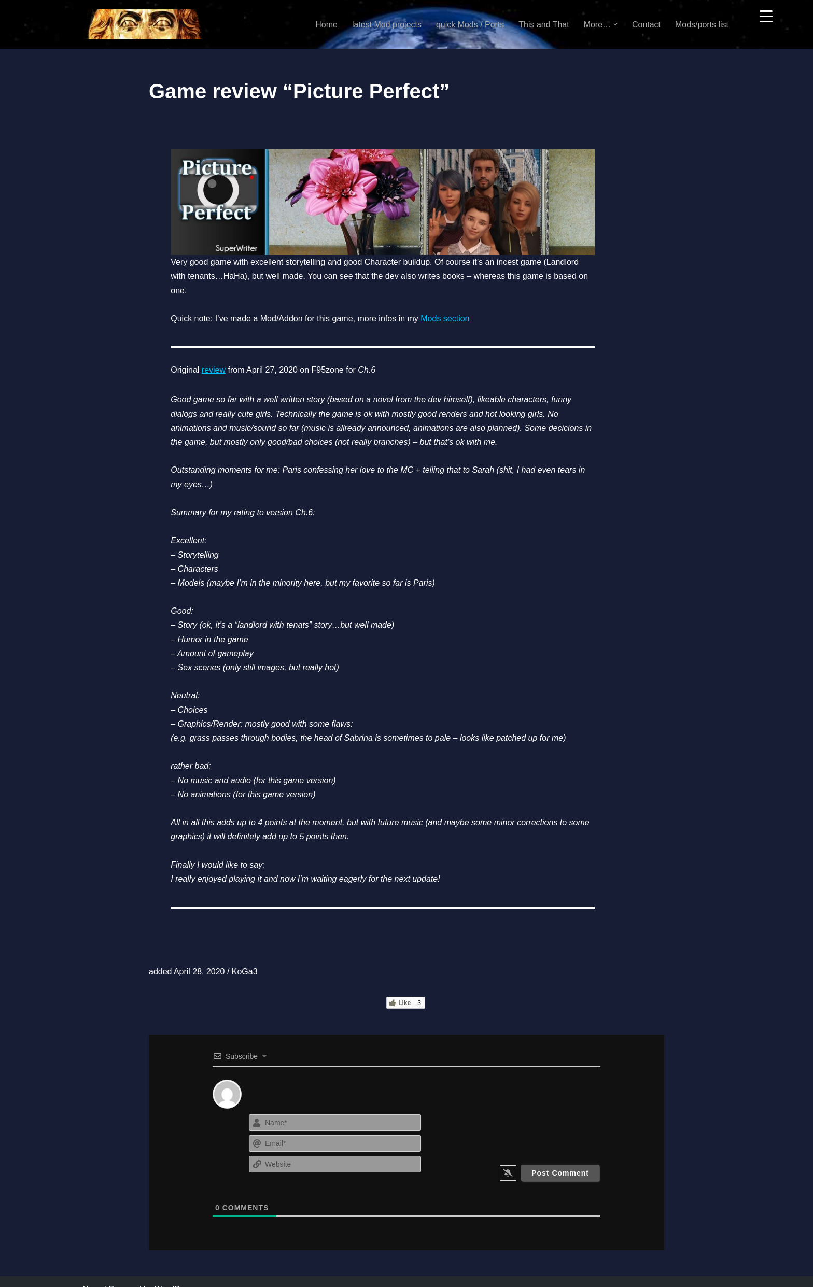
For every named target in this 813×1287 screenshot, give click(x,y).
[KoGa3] (142, 24)
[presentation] (537, 1116)
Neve (92, 1273)
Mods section (443, 317)
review (213, 368)
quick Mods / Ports (470, 24)
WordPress (175, 1273)
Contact (646, 24)
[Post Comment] (560, 1157)
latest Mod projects (386, 24)
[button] (615, 24)
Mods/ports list (701, 24)
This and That (543, 24)
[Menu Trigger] (766, 16)
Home (326, 24)
